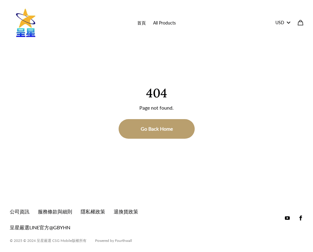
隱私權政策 (93, 211)
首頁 (141, 22)
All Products (164, 22)
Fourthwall (123, 240)
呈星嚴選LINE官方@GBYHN (40, 227)
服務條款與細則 (55, 211)
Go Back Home (157, 129)
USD (282, 22)
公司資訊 (19, 211)
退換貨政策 (126, 211)
